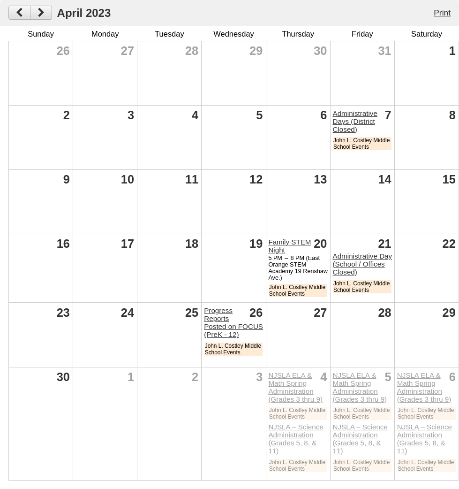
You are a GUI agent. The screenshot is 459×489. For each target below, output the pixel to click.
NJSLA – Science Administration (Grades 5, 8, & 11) (295, 439)
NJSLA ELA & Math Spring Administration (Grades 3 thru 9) (295, 387)
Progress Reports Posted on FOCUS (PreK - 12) (233, 322)
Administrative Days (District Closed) (355, 121)
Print (442, 12)
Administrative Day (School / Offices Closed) (362, 264)
